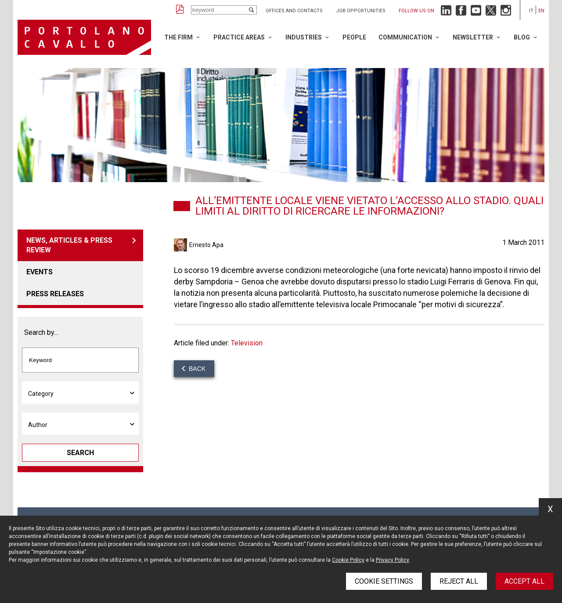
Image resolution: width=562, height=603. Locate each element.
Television (247, 343)
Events (39, 272)
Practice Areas (239, 37)
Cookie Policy (348, 560)
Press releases (55, 294)
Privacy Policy (392, 560)
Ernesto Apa (206, 245)
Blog (522, 37)
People (354, 37)
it (531, 11)
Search (80, 453)
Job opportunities (360, 11)
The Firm (178, 37)
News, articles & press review (69, 245)
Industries (303, 37)
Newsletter (473, 37)
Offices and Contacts (294, 11)
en (541, 11)
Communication (405, 37)
